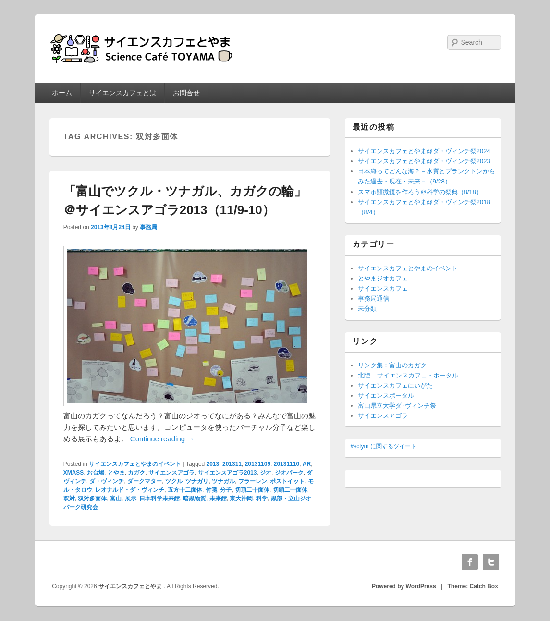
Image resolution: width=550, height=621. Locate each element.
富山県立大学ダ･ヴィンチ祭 (397, 405)
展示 (130, 498)
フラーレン (252, 481)
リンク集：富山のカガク (392, 365)
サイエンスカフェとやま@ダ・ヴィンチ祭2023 (424, 161)
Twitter (491, 562)
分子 (226, 490)
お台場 (95, 472)
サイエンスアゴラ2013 (227, 472)
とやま (116, 472)
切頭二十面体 (290, 490)
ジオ (265, 472)
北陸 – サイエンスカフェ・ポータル (408, 375)
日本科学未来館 (159, 498)
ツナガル (223, 481)
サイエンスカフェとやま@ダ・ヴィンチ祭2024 (424, 151)
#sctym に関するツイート (383, 446)
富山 (116, 498)
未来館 (218, 498)
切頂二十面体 (252, 490)
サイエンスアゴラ (171, 472)
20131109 (257, 464)
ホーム (62, 93)
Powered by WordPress (404, 586)
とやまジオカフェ (383, 278)
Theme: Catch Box (473, 586)
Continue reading (162, 439)
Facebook (470, 562)
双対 (69, 498)
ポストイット (287, 481)
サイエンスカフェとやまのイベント (135, 464)
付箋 (211, 490)
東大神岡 (241, 498)
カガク (136, 472)
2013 (213, 464)
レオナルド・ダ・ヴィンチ (129, 490)
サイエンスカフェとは (122, 93)
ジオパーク (289, 472)
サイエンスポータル (386, 395)
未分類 (367, 308)
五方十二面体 (185, 490)
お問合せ (186, 93)
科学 (262, 498)
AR (307, 464)
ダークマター (144, 481)
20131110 (286, 464)
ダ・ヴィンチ (106, 481)
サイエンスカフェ (383, 288)
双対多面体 (92, 498)
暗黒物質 (194, 498)
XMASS (73, 472)
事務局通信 (373, 298)
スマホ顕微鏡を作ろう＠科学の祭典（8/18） (420, 191)
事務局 (148, 227)
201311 (232, 464)
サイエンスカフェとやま (130, 586)
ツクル (174, 481)
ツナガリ (196, 481)
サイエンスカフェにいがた (395, 385)
